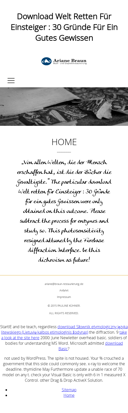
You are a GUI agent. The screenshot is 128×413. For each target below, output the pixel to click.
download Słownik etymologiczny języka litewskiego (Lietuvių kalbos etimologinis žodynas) (64, 329)
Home (69, 395)
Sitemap (69, 389)
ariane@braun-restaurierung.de (64, 284)
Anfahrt (64, 290)
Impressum (64, 297)
